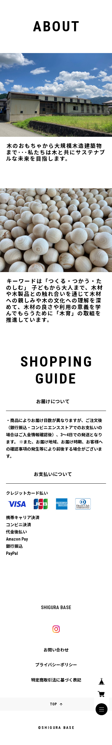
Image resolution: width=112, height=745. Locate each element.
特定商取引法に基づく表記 (56, 680)
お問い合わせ (56, 650)
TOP (56, 704)
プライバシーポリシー (56, 664)
